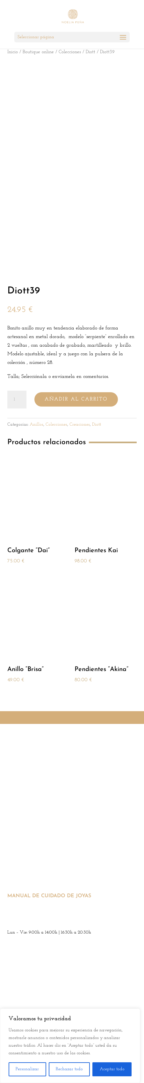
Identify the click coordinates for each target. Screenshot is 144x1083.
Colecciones (70, 52)
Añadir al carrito (76, 399)
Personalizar (27, 1069)
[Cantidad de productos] (16, 399)
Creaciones (79, 424)
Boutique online (38, 52)
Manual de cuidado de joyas (49, 896)
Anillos (36, 424)
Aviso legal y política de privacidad (47, 750)
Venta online (21, 841)
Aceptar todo (112, 1069)
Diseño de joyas (24, 859)
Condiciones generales (31, 768)
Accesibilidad (26, 804)
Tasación (17, 877)
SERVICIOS (20, 823)
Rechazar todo (69, 1069)
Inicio (12, 52)
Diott (90, 52)
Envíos (14, 786)
